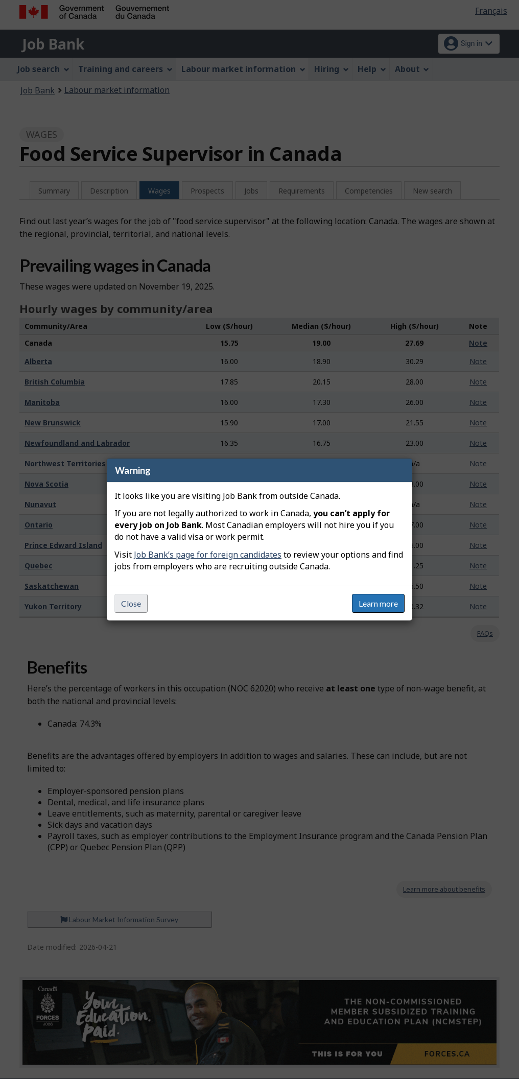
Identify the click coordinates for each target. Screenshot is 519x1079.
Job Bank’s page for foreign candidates (207, 554)
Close (131, 603)
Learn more (378, 603)
